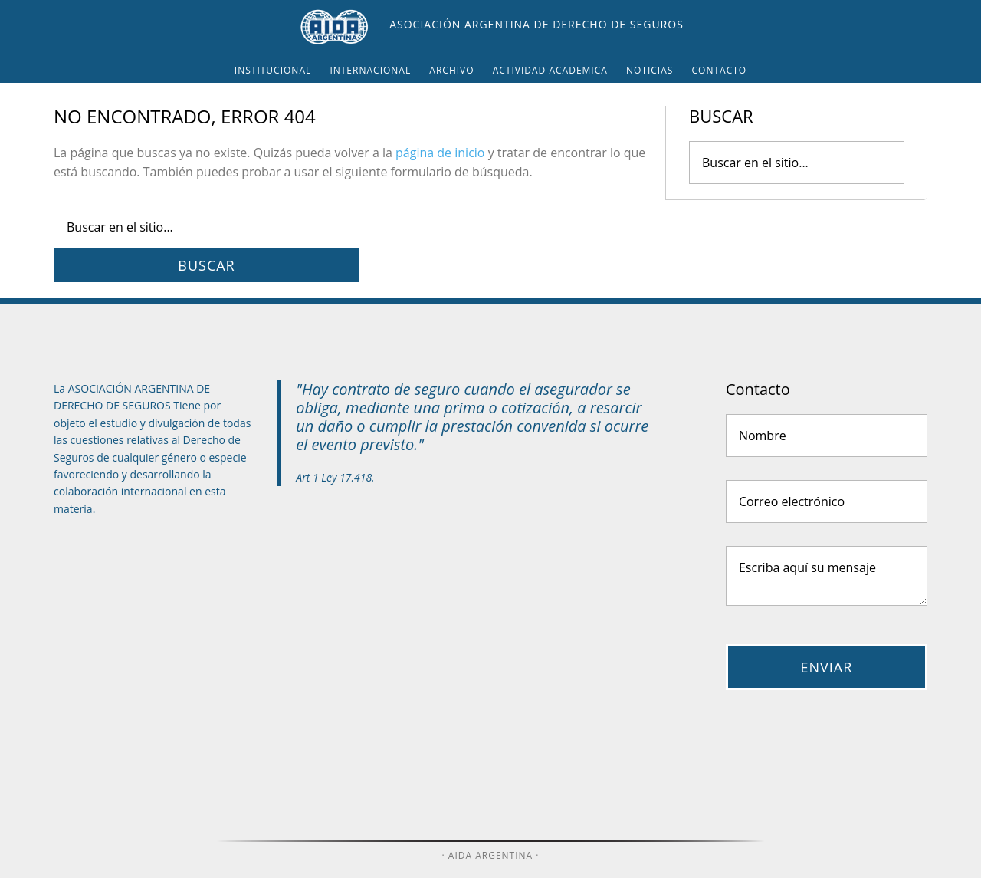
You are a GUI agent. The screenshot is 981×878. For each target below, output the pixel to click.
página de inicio (439, 152)
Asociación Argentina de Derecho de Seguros (536, 24)
